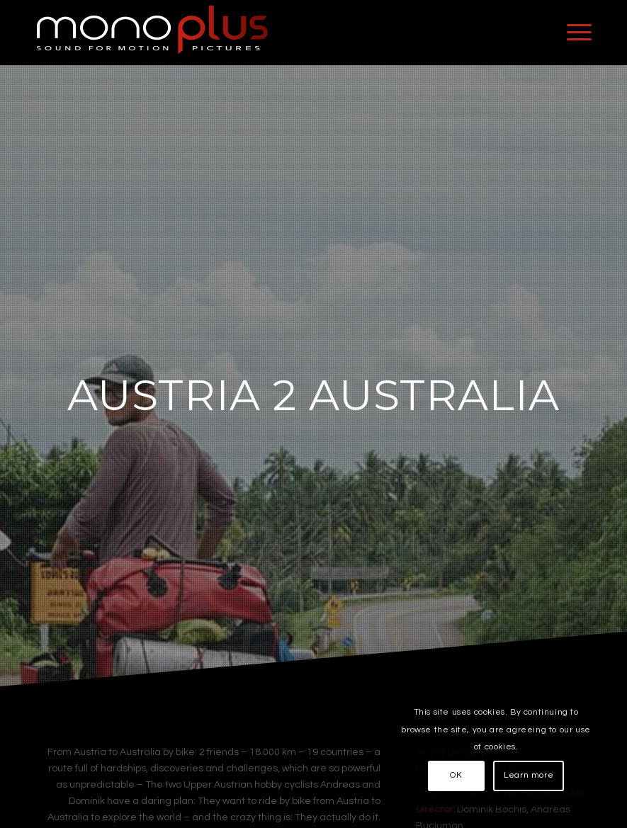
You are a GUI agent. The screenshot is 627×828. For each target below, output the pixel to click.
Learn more (528, 775)
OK (456, 775)
